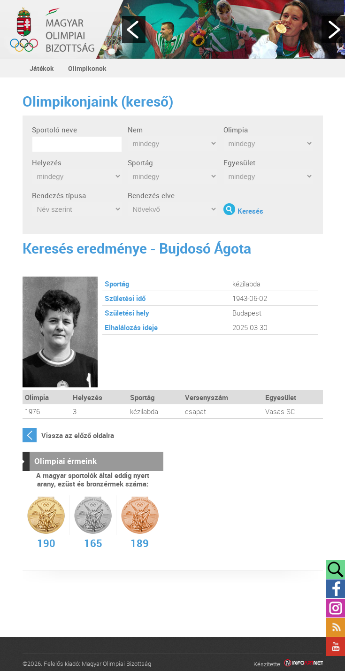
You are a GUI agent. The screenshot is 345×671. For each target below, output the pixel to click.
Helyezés (46, 162)
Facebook (335, 588)
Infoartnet (303, 664)
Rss (335, 627)
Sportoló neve (54, 129)
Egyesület (239, 162)
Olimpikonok (87, 68)
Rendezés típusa (59, 195)
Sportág (140, 162)
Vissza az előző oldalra (77, 435)
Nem (135, 129)
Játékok (42, 68)
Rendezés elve (151, 195)
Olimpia (235, 129)
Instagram (335, 608)
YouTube (335, 646)
